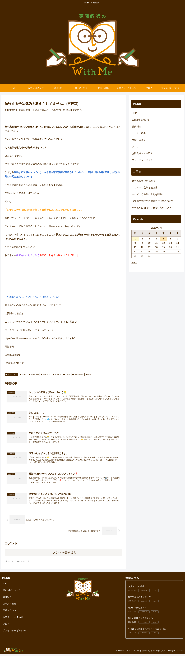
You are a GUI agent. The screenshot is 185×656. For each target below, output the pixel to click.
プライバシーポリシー (143, 160)
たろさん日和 (11, 374)
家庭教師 (57, 374)
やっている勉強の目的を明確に (148, 194)
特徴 (88, 374)
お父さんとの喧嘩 (136, 588)
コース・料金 (139, 133)
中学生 (23, 374)
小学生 (66, 374)
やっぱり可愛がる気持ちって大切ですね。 (147, 630)
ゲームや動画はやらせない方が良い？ (151, 207)
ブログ (135, 146)
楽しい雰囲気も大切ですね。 (141, 620)
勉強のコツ (46, 374)
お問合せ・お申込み (142, 153)
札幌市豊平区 (78, 374)
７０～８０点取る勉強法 (144, 187)
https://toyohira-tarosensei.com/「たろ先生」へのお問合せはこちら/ (40, 338)
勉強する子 (34, 374)
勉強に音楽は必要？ (137, 609)
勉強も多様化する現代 (143, 181)
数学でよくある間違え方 (139, 598)
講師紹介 (136, 126)
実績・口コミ (139, 140)
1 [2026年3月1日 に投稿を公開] (135, 238)
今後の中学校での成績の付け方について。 (154, 201)
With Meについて (141, 120)
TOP (134, 113)
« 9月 (134, 262)
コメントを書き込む (63, 554)
